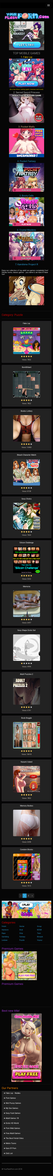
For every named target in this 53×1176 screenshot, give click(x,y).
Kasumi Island (26, 762)
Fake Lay (26, 323)
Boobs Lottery (26, 411)
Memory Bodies (26, 806)
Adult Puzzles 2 (26, 674)
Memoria (26, 586)
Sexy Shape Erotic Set (26, 630)
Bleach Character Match (26, 455)
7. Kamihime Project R (26, 264)
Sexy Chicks (27, 499)
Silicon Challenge (27, 543)
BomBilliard (26, 367)
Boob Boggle (26, 718)
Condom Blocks (26, 849)
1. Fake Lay (26, 73)
